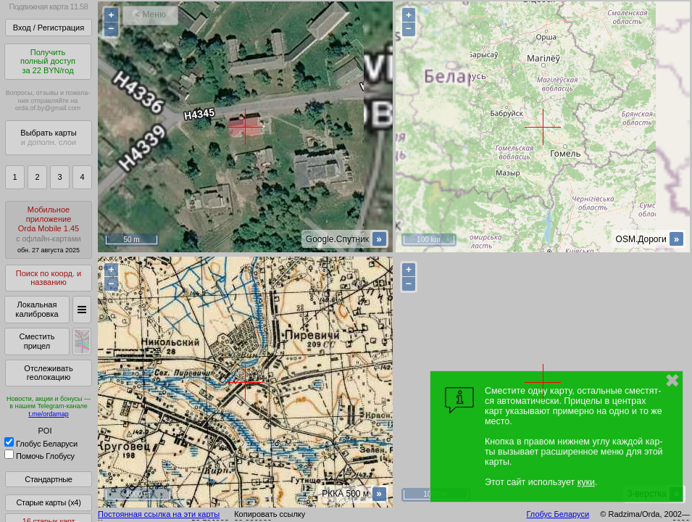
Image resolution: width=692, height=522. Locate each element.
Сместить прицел (36, 341)
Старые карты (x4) (48, 502)
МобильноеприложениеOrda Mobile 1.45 (48, 229)
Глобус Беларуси (41, 443)
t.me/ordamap (48, 414)
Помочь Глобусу (39, 456)
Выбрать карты (48, 137)
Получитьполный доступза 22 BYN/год (47, 61)
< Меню (150, 14)
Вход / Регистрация (48, 27)
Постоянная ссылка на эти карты (159, 514)
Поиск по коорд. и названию (48, 278)
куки (586, 482)
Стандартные (48, 479)
